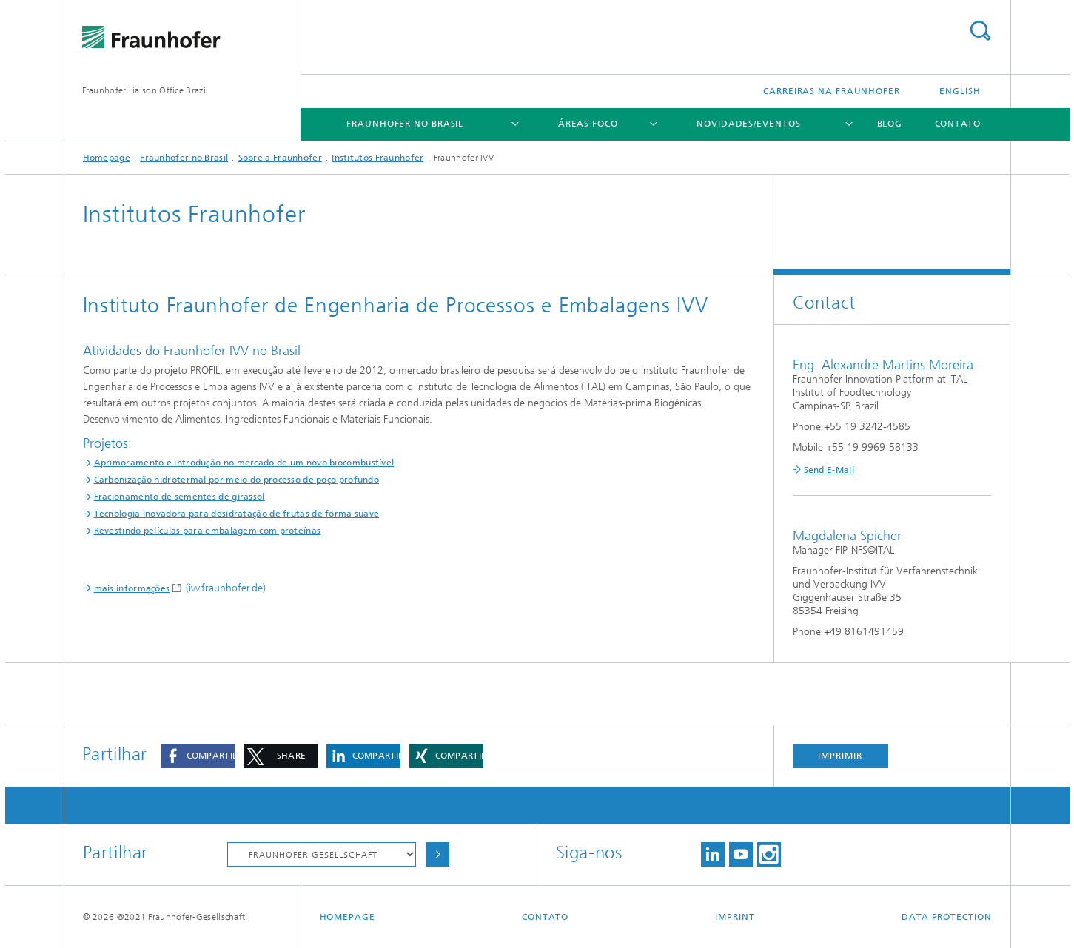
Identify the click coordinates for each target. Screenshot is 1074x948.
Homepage (106, 157)
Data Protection (947, 917)
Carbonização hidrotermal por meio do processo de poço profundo (237, 479)
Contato (958, 123)
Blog (890, 123)
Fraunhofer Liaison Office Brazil (145, 90)
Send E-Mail (829, 470)
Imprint (734, 917)
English (959, 91)
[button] (198, 756)
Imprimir (840, 755)
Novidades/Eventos (748, 123)
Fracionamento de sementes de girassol (179, 496)
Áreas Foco (588, 123)
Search (980, 31)
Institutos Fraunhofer (377, 157)
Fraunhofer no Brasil (404, 123)
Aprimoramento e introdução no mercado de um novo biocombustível (244, 462)
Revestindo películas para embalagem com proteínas (207, 530)
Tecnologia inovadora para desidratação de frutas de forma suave (237, 513)
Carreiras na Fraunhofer (831, 91)
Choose (437, 854)
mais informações (132, 588)
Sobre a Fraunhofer (280, 157)
